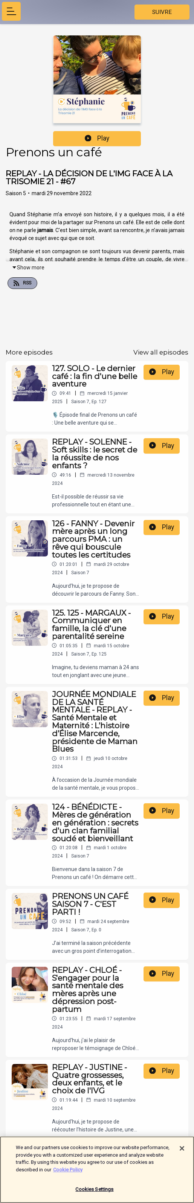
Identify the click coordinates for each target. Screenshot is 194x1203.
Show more (28, 267)
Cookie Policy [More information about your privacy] (67, 1173)
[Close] (182, 1152)
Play (97, 138)
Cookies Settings (94, 1193)
